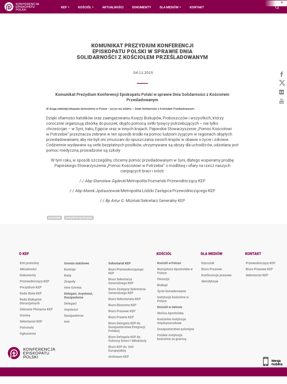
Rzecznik (207, 263)
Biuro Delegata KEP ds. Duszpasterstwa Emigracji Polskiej (126, 327)
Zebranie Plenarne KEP (36, 309)
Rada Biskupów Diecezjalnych (30, 301)
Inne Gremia (73, 287)
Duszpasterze (74, 315)
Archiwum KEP (118, 356)
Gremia (25, 315)
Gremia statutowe (76, 263)
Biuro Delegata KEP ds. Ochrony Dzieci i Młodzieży (127, 338)
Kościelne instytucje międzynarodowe (171, 321)
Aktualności (28, 269)
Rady (67, 275)
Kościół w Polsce (169, 263)
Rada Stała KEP (31, 293)
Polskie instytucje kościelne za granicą (171, 337)
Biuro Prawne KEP (121, 317)
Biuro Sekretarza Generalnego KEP (120, 281)
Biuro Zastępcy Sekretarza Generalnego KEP (127, 291)
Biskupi (162, 285)
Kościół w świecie (169, 307)
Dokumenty (28, 275)
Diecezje (163, 279)
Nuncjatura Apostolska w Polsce (175, 271)
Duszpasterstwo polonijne (175, 329)
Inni (67, 321)
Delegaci (70, 303)
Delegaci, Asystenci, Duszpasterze (78, 295)
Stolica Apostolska (170, 313)
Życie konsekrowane (171, 291)
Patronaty (27, 327)
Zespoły (69, 281)
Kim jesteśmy (29, 263)
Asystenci (71, 309)
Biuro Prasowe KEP (121, 311)
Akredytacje (209, 281)
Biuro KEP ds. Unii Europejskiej (121, 348)
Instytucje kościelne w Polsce (173, 299)
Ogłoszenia (28, 333)
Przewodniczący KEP (34, 281)
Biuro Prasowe (211, 269)
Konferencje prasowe (216, 275)
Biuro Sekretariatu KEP (124, 299)
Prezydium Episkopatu (79, 217)
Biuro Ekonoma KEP (122, 305)
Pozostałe (54, 217)
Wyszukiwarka (277, 7)
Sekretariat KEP (31, 321)
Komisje (70, 269)
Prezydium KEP (30, 287)
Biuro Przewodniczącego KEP (126, 271)
